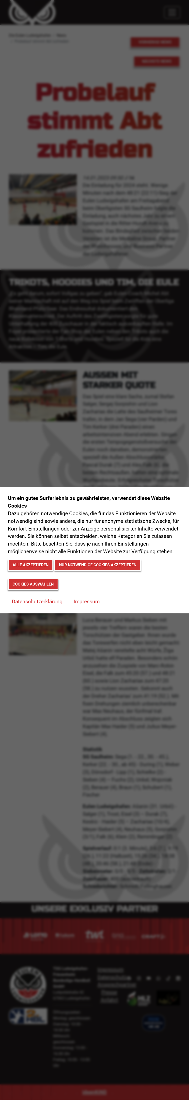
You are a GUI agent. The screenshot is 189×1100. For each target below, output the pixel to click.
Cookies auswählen (33, 584)
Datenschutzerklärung (37, 602)
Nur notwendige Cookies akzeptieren (97, 565)
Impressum (87, 602)
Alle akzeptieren (30, 565)
